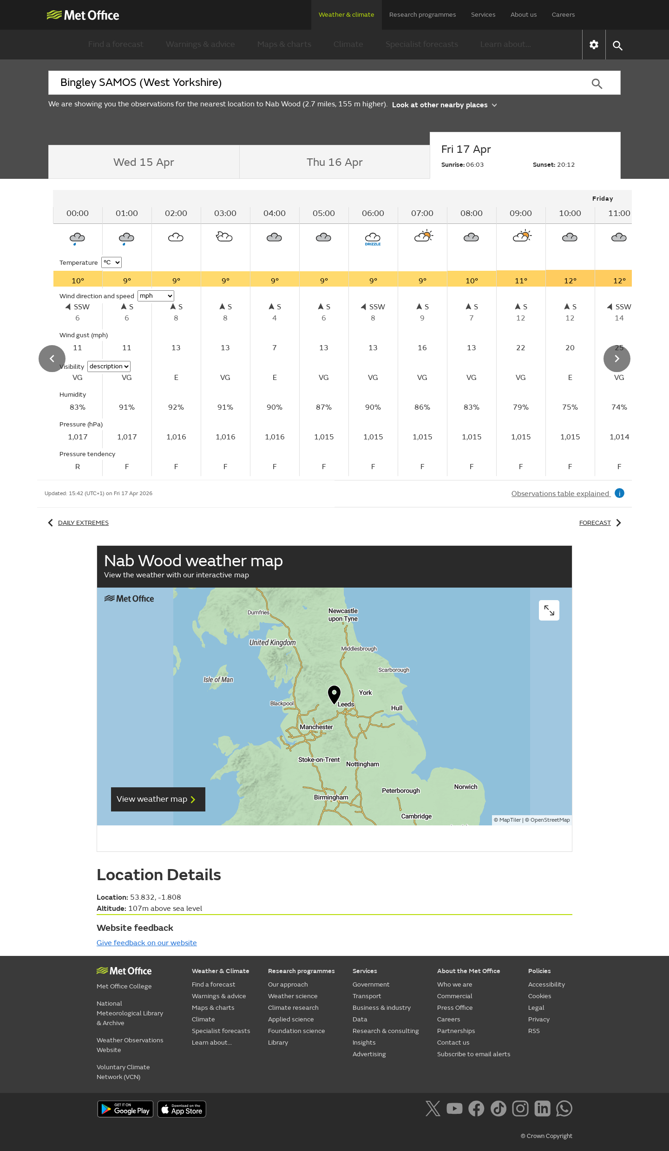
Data (360, 1019)
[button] (617, 44)
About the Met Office (468, 971)
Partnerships (456, 1031)
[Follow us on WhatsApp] (564, 1110)
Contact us (453, 1042)
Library (278, 1042)
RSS (534, 1031)
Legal (536, 1008)
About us (524, 15)
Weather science (293, 996)
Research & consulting (386, 1031)
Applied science (291, 1019)
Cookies (539, 996)
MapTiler (510, 820)
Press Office (455, 1008)
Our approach (288, 984)
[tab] (143, 162)
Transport (367, 996)
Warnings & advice (200, 44)
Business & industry (382, 1008)
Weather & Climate (220, 971)
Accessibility (546, 984)
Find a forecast (116, 44)
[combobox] (311, 82)
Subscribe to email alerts (474, 1054)
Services (483, 15)
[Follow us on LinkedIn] (544, 1110)
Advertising (369, 1054)
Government (371, 984)
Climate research (293, 1008)
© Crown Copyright (546, 1136)
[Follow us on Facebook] (478, 1110)
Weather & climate (346, 15)
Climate (348, 44)
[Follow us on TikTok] (500, 1110)
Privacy (539, 1019)
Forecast (601, 522)
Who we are (454, 984)
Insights (364, 1042)
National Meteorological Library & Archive (130, 1013)
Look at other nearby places (444, 104)
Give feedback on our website (147, 943)
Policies (539, 971)
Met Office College (124, 986)
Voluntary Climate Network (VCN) (123, 1072)
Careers (563, 15)
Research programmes (422, 15)
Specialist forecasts (422, 44)
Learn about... (505, 44)
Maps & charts (284, 44)
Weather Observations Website (130, 1045)
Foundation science (296, 1031)
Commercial (454, 996)
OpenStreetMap (550, 820)
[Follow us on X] (435, 1110)
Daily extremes (77, 522)
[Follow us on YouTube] (456, 1110)
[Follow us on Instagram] (522, 1110)
